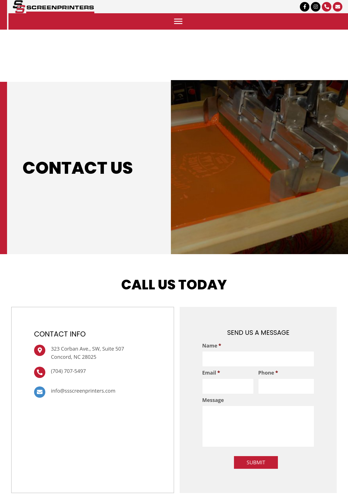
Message (213, 398)
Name (211, 345)
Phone (268, 372)
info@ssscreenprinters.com (83, 391)
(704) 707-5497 (68, 372)
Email (211, 372)
